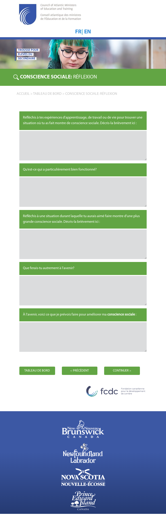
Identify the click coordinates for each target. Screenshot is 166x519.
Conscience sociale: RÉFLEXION (91, 94)
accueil (23, 94)
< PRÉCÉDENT (79, 370)
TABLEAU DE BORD (47, 94)
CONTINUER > (122, 370)
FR (78, 32)
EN (87, 32)
